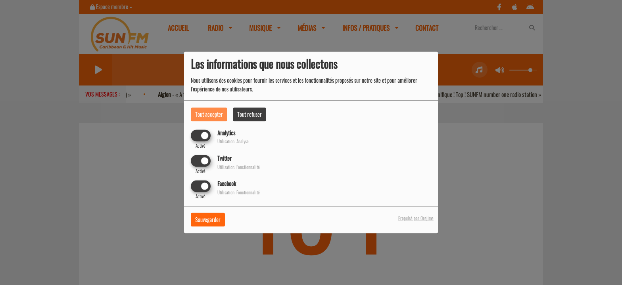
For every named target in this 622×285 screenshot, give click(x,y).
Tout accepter (209, 114)
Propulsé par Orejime (416, 218)
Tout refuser (249, 114)
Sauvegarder (208, 220)
